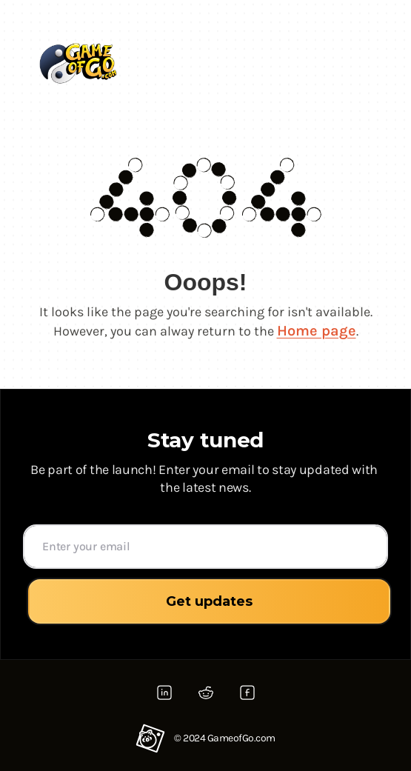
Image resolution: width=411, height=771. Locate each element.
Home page (316, 330)
